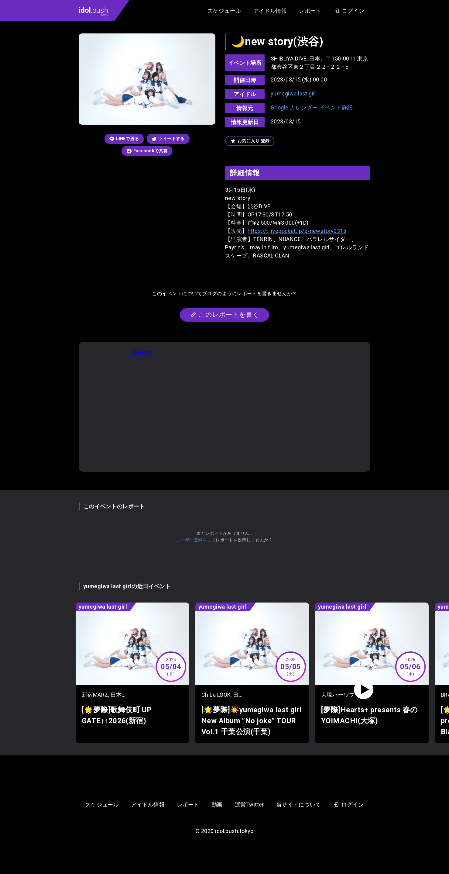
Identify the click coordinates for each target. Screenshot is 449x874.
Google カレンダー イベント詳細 (312, 107)
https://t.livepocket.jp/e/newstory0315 (297, 231)
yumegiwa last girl (294, 93)
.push (93, 11)
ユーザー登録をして (196, 539)
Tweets (142, 352)
